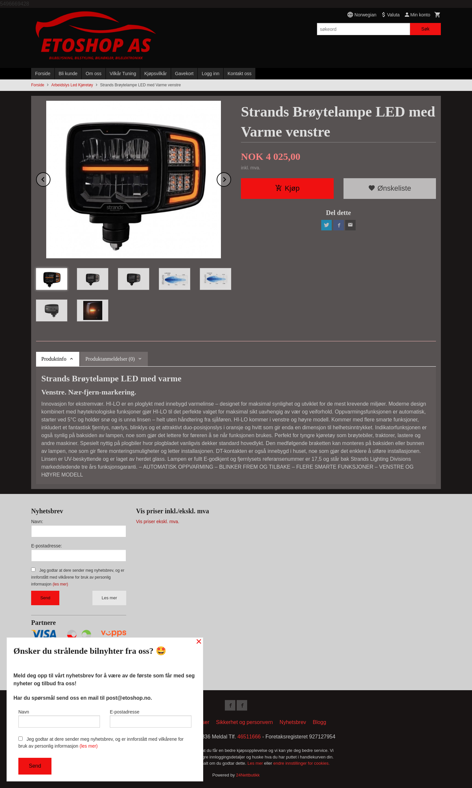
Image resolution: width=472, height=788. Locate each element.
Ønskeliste (389, 188)
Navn (59, 718)
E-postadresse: (46, 545)
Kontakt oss (239, 73)
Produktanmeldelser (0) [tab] (110, 359)
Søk (425, 29)
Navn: (37, 521)
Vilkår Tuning (123, 73)
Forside (42, 73)
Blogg (319, 722)
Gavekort (184, 73)
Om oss (93, 73)
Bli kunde (68, 73)
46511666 (249, 736)
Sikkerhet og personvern (244, 722)
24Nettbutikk (248, 775)
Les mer (109, 597)
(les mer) (60, 584)
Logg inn (210, 73)
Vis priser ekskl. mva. (157, 521)
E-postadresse (150, 718)
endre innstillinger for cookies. (301, 763)
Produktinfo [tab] (53, 359)
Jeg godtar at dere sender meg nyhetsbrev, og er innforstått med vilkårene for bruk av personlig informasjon (77, 577)
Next (230, 178)
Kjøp (287, 188)
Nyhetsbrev (293, 722)
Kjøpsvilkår (155, 73)
